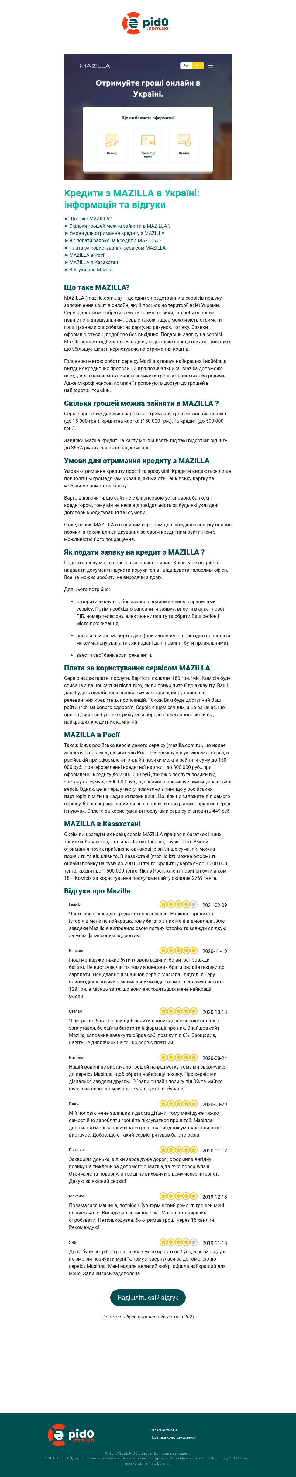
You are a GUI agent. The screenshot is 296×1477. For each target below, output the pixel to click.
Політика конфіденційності (173, 1437)
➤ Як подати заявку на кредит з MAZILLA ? (112, 240)
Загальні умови (163, 1430)
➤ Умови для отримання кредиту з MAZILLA (114, 233)
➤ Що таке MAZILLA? (88, 219)
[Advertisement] (148, 1363)
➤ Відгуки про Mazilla (88, 270)
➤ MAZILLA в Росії (84, 255)
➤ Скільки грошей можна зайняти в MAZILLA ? (117, 226)
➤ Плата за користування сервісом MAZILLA (115, 248)
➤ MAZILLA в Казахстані (91, 262)
